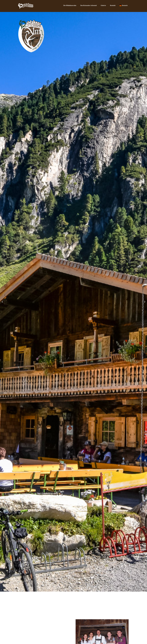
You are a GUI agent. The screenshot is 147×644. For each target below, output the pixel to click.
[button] (2, 302)
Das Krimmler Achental (88, 5)
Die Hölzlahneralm (69, 5)
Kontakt (113, 5)
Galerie (103, 5)
